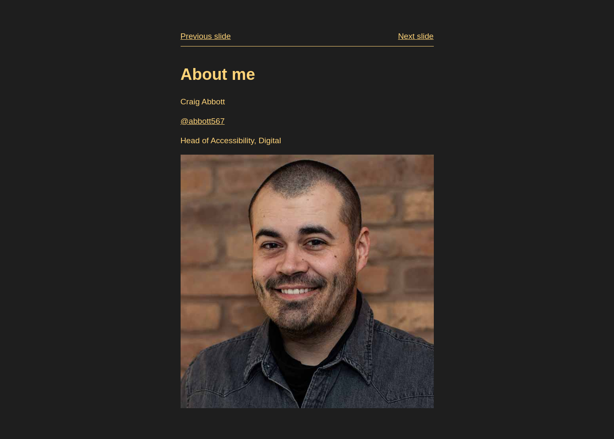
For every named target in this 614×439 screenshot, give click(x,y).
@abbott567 (203, 121)
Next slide (415, 36)
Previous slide (206, 36)
